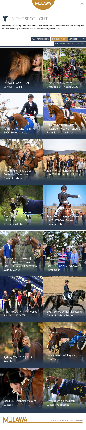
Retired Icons (43, 39)
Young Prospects (77, 39)
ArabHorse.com (65, 420)
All (33, 39)
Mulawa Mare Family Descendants (70, 44)
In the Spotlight (59, 39)
